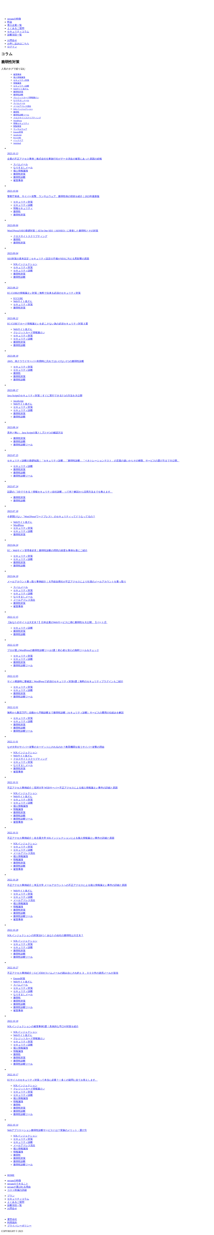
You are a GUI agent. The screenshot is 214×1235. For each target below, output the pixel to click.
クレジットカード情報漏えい (26, 97)
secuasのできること (17, 1183)
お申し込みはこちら (18, 43)
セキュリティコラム (18, 31)
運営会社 (12, 1219)
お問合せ (12, 40)
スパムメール (19, 103)
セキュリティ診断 (21, 86)
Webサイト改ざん (21, 89)
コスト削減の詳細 (17, 1190)
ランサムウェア (20, 129)
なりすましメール (21, 100)
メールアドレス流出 (22, 106)
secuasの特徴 (14, 18)
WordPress (17, 120)
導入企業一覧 (14, 25)
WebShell (17, 143)
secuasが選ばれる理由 (19, 1187)
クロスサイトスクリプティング (27, 118)
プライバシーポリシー (19, 1225)
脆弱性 (16, 112)
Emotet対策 (18, 132)
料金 (9, 22)
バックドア (18, 140)
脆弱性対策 (18, 92)
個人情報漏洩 (19, 77)
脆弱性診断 (18, 94)
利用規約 (12, 1222)
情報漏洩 (17, 83)
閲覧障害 (17, 126)
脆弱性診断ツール (21, 115)
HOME (10, 1175)
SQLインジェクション (23, 109)
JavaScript (17, 135)
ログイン (12, 46)
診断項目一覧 (14, 34)
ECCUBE (17, 137)
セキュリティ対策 (21, 80)
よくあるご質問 (15, 28)
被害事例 (17, 74)
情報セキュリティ (21, 123)
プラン (11, 1195)
